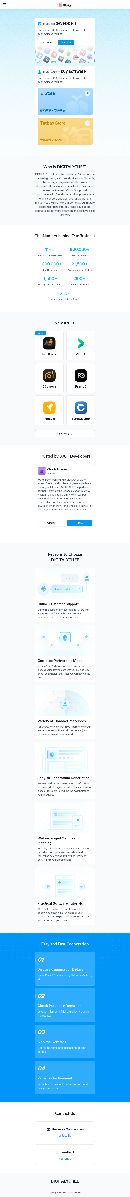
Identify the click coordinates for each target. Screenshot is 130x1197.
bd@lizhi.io (65, 1135)
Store (80, 522)
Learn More (46, 42)
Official (51, 522)
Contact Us (66, 42)
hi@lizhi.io (65, 1158)
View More (65, 433)
